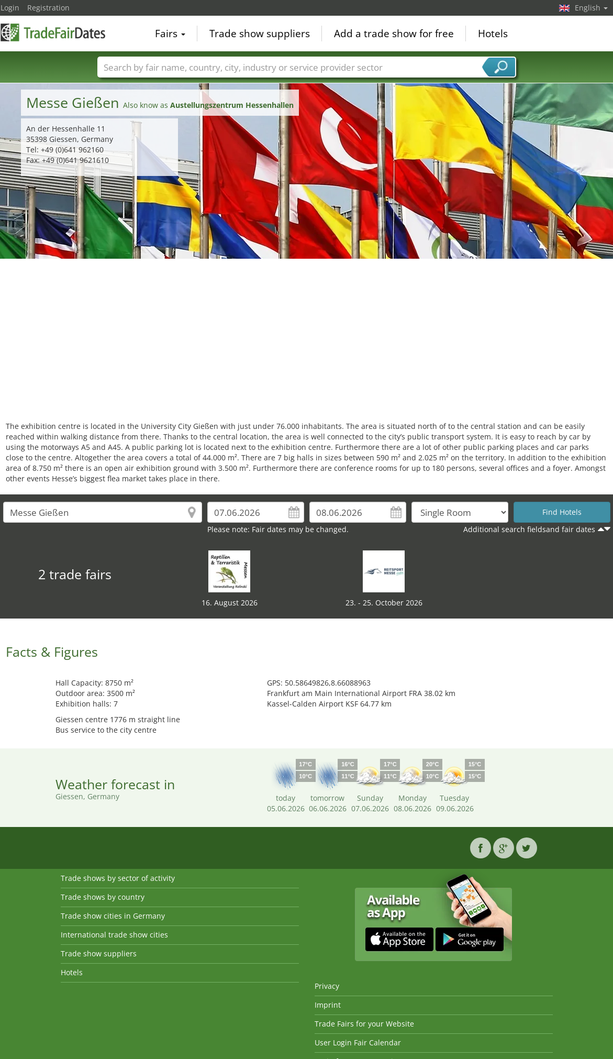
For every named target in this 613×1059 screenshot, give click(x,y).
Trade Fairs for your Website (364, 1024)
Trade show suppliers (259, 33)
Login (10, 8)
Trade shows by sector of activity (118, 878)
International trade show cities (114, 935)
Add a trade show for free (394, 33)
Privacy (327, 986)
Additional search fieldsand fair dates (529, 529)
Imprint (328, 1005)
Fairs (170, 33)
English (591, 8)
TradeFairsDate (53, 32)
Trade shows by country (102, 897)
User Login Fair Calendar (358, 1042)
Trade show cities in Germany (113, 916)
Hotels (493, 33)
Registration (48, 8)
